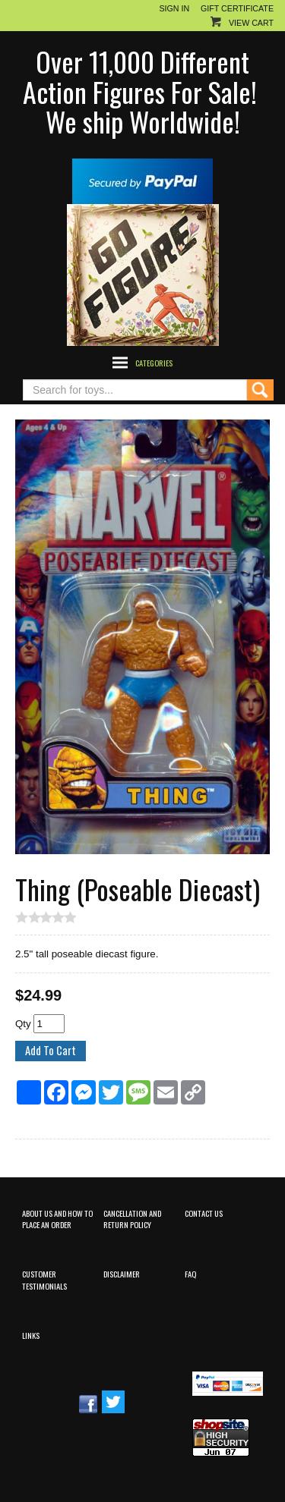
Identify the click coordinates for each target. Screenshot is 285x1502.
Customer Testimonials (44, 1279)
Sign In (174, 8)
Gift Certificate (237, 8)
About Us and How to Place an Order (57, 1218)
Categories (154, 363)
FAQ (190, 1274)
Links (31, 1335)
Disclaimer (121, 1274)
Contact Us (204, 1213)
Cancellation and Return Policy (132, 1218)
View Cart (251, 22)
